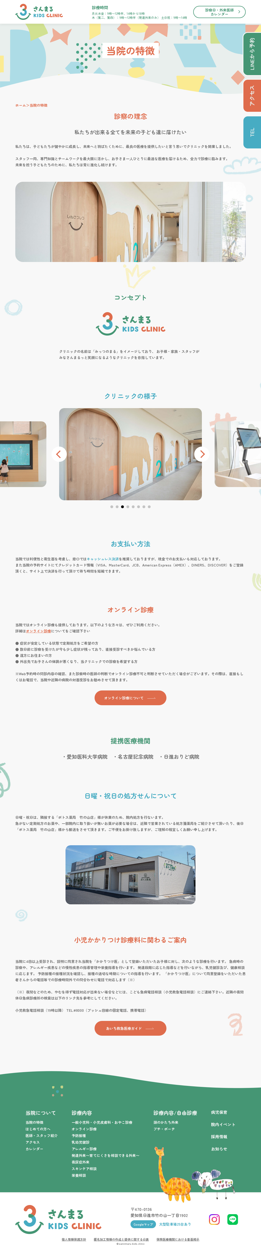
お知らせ (219, 1149)
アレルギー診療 (84, 1148)
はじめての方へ (37, 1128)
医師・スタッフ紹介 (41, 1135)
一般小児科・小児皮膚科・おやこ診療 (102, 1122)
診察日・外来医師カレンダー (219, 12)
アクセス (32, 1142)
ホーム (20, 105)
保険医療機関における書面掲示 (177, 1239)
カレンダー (34, 1148)
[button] (111, 506)
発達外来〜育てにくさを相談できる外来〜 (105, 1155)
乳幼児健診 (80, 1142)
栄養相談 (79, 1175)
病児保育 (219, 1112)
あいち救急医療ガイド (124, 1028)
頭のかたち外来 (165, 1122)
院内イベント (223, 1124)
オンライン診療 (38, 630)
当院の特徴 (34, 1122)
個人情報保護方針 (74, 1239)
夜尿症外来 (80, 1162)
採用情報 (219, 1136)
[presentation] (59, 454)
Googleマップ (143, 1224)
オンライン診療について (123, 697)
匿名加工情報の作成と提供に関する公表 (121, 1239)
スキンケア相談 (84, 1168)
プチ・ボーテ (164, 1128)
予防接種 (79, 1135)
